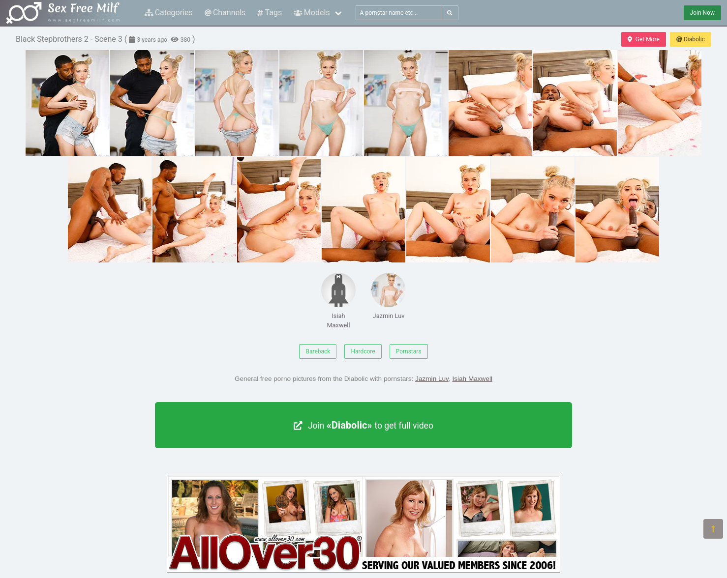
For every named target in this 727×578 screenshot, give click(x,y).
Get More (643, 39)
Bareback (317, 351)
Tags (269, 12)
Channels (225, 12)
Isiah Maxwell (338, 301)
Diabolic (690, 39)
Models (312, 12)
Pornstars (409, 351)
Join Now (702, 12)
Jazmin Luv (388, 296)
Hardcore (363, 351)
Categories (169, 12)
